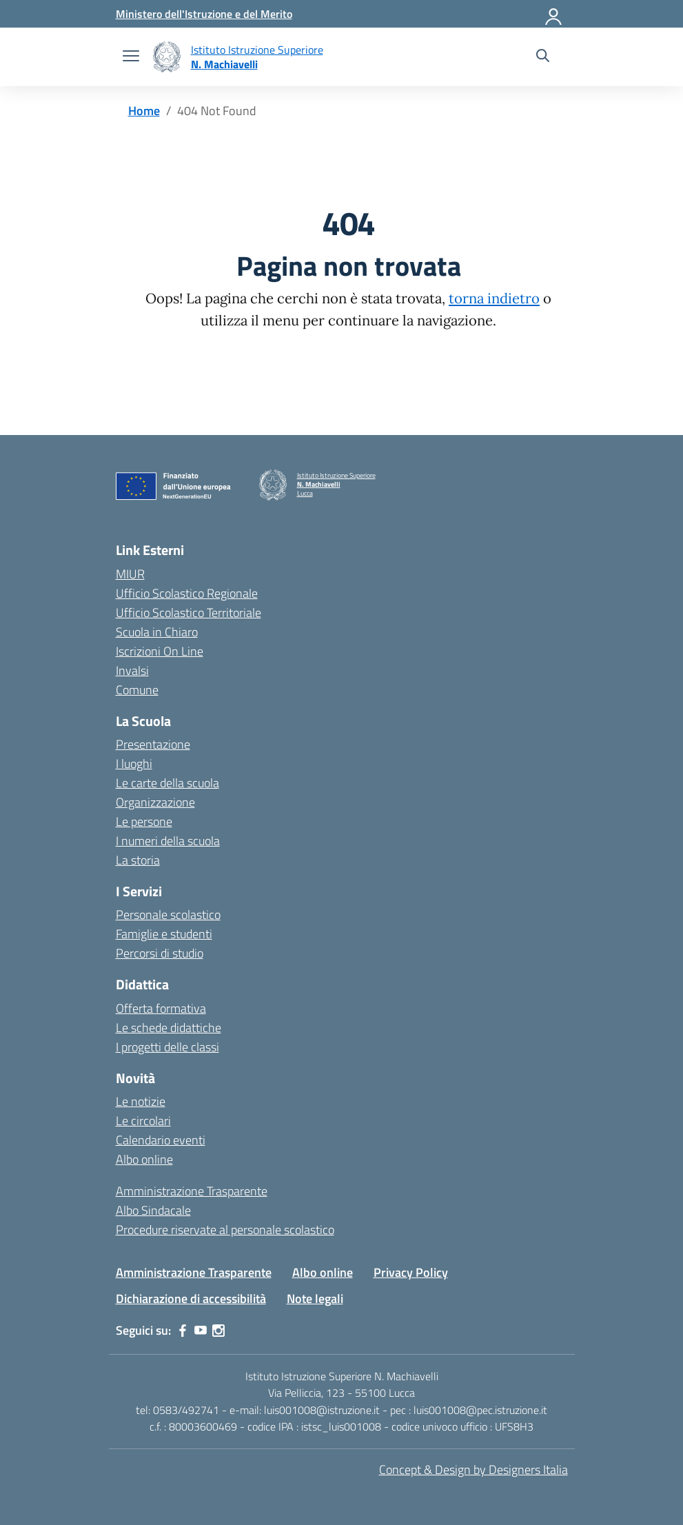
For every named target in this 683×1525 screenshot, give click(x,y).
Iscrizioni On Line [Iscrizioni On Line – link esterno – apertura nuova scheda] (159, 651)
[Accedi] (554, 14)
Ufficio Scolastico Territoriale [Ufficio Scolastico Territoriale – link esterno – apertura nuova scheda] (188, 612)
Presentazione (153, 744)
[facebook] (182, 1330)
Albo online (144, 1159)
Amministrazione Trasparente (191, 1191)
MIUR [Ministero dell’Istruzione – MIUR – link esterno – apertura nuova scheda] (130, 574)
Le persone (144, 821)
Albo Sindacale (153, 1210)
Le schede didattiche (168, 1027)
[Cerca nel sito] (542, 57)
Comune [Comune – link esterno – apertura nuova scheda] (137, 689)
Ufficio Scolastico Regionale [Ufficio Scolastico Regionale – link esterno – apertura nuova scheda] (187, 593)
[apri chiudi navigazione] (131, 57)
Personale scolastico (168, 914)
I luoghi (134, 763)
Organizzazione (155, 802)
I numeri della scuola (168, 840)
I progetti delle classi (167, 1047)
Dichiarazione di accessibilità (191, 1298)
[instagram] (218, 1330)
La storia (138, 860)
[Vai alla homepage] (167, 56)
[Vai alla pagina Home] (144, 110)
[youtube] (200, 1330)
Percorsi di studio (159, 953)
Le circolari (143, 1120)
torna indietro (494, 298)
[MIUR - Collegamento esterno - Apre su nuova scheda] (204, 14)
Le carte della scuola (167, 783)
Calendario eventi (160, 1140)
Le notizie (140, 1101)
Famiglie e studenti (164, 934)
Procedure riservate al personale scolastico (225, 1229)
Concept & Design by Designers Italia (473, 1469)
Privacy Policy (411, 1272)
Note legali (315, 1298)
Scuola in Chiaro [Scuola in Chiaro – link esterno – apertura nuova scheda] (157, 632)
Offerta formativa (161, 1008)
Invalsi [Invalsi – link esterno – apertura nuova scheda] (132, 670)
